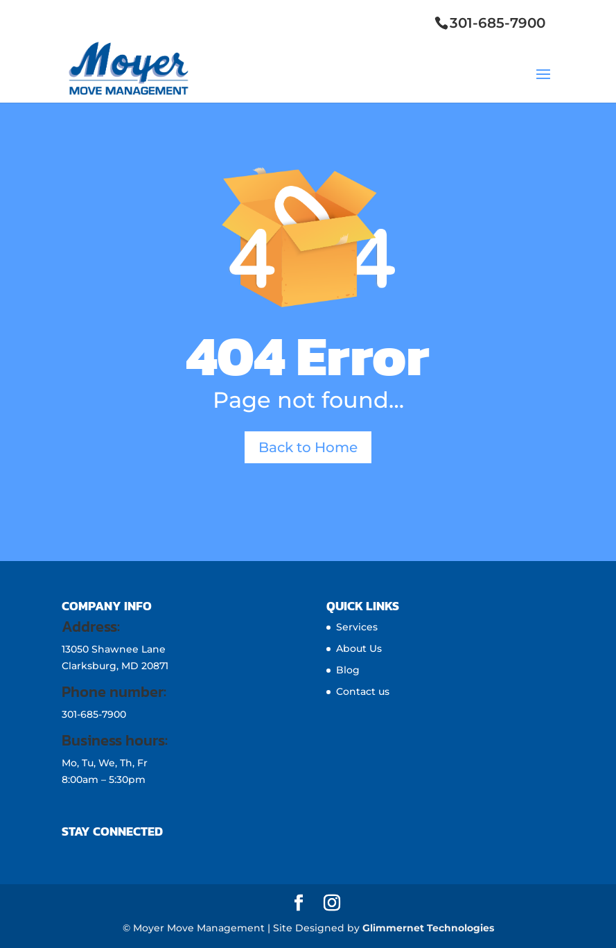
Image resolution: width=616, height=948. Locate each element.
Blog (348, 670)
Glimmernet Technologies (428, 928)
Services (357, 627)
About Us (359, 648)
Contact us (362, 691)
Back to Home (308, 447)
